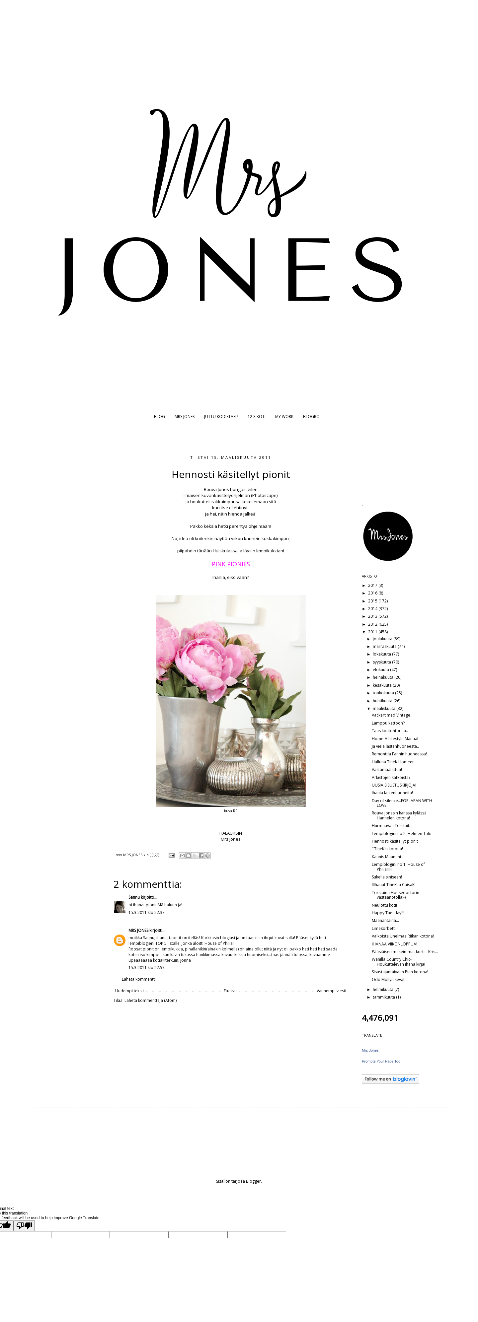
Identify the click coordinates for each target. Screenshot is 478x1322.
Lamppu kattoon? (388, 723)
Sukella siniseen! (387, 877)
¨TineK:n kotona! (387, 849)
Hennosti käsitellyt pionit (395, 841)
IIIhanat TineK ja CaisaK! (394, 884)
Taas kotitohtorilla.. (390, 730)
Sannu (134, 897)
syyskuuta (382, 662)
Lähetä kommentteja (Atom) (150, 1000)
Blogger (253, 1181)
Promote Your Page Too (381, 1061)
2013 (373, 616)
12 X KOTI (257, 416)
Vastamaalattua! (387, 769)
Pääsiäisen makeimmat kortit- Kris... (405, 951)
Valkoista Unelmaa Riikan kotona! (403, 936)
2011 (373, 632)
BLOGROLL (313, 416)
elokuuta (381, 669)
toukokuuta (384, 693)
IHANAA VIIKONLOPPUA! (394, 944)
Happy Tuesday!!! (388, 913)
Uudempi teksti (129, 991)
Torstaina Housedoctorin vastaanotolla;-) (395, 895)
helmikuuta (383, 989)
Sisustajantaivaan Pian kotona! (400, 972)
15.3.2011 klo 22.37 (146, 912)
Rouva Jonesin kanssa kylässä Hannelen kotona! (399, 815)
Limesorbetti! (384, 928)
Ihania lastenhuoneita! (392, 793)
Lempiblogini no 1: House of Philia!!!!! (398, 867)
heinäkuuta (383, 677)
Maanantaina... (385, 920)
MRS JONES (185, 416)
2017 (373, 585)
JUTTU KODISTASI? (221, 416)
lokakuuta (382, 654)
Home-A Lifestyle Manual (395, 738)
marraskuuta (385, 646)
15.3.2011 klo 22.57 (146, 967)
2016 (373, 593)
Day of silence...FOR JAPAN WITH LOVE (402, 803)
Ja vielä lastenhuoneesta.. (395, 746)
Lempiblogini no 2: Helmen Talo (402, 833)
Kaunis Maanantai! (389, 857)
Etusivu (230, 991)
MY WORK (284, 416)
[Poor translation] (24, 1225)
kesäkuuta (383, 685)
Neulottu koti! (384, 905)
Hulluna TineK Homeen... (395, 762)
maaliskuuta (384, 708)
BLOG (159, 416)
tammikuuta (384, 997)
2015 (373, 601)
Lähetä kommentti (139, 979)
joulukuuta (383, 639)
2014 (373, 608)
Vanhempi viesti (331, 991)
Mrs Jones (370, 1050)
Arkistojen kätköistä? (391, 777)
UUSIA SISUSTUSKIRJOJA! (394, 785)
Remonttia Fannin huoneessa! (399, 754)
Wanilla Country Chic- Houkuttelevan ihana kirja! (398, 961)
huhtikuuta (383, 701)
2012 (373, 624)
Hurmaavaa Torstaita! (392, 825)
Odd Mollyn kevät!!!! (390, 979)
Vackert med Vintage (391, 715)
